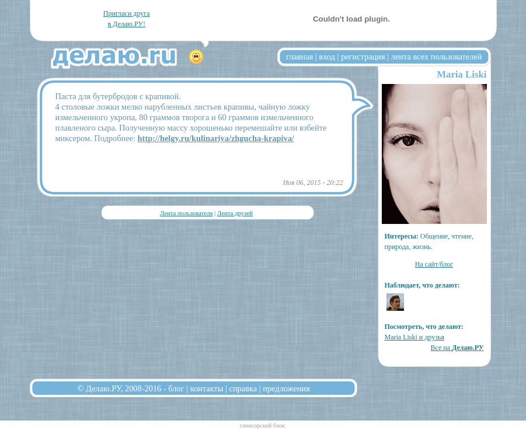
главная (299, 56)
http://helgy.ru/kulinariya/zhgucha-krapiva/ (216, 138)
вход (327, 56)
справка (243, 388)
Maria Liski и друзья (414, 337)
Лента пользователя (186, 212)
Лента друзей (235, 212)
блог (176, 388)
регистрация (363, 56)
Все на (456, 348)
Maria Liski (461, 74)
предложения (286, 388)
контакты (207, 388)
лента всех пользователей (436, 56)
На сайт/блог (434, 264)
